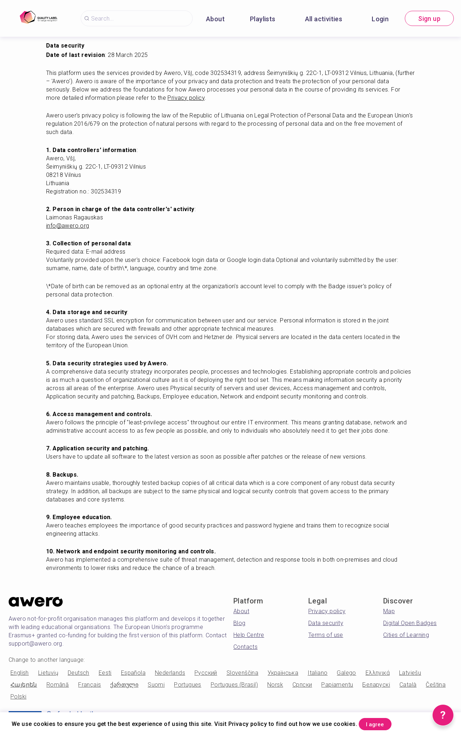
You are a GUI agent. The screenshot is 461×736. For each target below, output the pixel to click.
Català (407, 684)
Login (380, 19)
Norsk (275, 684)
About (215, 19)
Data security (325, 623)
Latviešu (410, 672)
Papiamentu (337, 684)
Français (89, 684)
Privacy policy (327, 611)
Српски (302, 684)
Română (57, 684)
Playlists (263, 19)
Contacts (245, 646)
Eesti (105, 672)
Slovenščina (242, 672)
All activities (324, 19)
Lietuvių (48, 672)
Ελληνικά (378, 672)
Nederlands (170, 672)
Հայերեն (23, 684)
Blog (239, 623)
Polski (18, 696)
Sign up (429, 18)
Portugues (187, 684)
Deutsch (78, 672)
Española (133, 672)
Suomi (156, 684)
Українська (283, 672)
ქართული (124, 684)
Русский (205, 672)
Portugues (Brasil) (234, 684)
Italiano (317, 672)
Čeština (436, 684)
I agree (382, 723)
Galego (346, 672)
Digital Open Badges (410, 623)
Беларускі (376, 684)
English (19, 672)
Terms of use (325, 635)
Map (389, 611)
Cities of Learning (406, 635)
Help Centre (248, 635)
